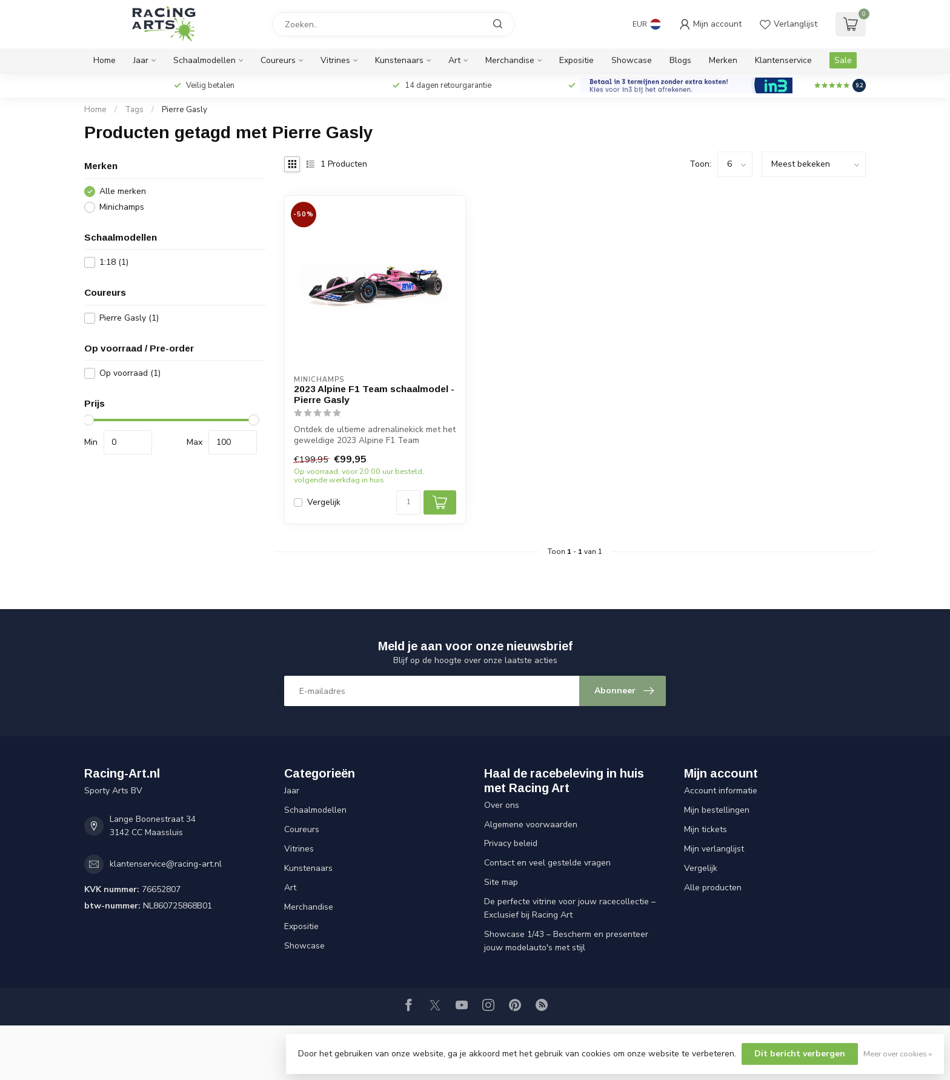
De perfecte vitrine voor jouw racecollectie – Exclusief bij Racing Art (570, 908)
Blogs (680, 60)
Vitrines (335, 60)
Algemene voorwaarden (530, 824)
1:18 (113, 262)
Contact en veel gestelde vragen (547, 862)
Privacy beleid (510, 843)
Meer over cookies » (897, 1053)
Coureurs (278, 60)
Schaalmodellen (204, 60)
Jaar (140, 60)
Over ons (501, 805)
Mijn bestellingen (716, 810)
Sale (843, 60)
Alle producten (713, 887)
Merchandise (509, 60)
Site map (501, 882)
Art (454, 60)
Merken (723, 60)
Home (104, 60)
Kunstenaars (399, 60)
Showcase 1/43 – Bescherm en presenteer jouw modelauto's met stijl (566, 940)
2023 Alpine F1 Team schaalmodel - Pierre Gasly (374, 394)
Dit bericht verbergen (799, 1053)
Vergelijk (323, 502)
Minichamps (121, 207)
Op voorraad (130, 373)
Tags (134, 109)
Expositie (576, 60)
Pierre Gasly (184, 109)
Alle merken (122, 191)
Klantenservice (783, 60)
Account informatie (720, 790)
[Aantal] (408, 502)
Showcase (631, 60)
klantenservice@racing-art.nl (166, 864)
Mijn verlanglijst (714, 849)
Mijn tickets (705, 829)
